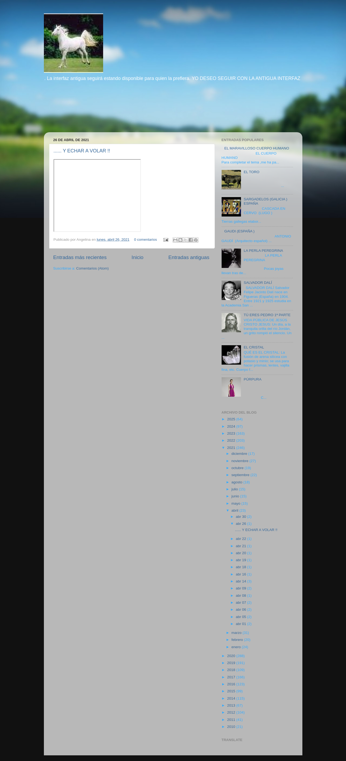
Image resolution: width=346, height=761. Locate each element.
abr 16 (241, 574)
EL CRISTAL (254, 347)
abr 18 (241, 567)
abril (235, 510)
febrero (238, 640)
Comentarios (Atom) (92, 268)
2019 (231, 663)
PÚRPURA (252, 379)
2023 (231, 433)
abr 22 (241, 539)
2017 (231, 677)
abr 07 (241, 603)
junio (236, 496)
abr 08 (241, 596)
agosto (237, 482)
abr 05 (241, 617)
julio (235, 489)
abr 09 (241, 588)
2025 (231, 419)
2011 (231, 720)
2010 (231, 727)
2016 (231, 684)
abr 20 (241, 553)
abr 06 (241, 610)
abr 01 (241, 624)
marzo (237, 633)
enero (237, 647)
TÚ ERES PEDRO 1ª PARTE (267, 315)
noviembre (241, 461)
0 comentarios (145, 240)
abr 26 (241, 524)
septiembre (241, 475)
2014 (231, 698)
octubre (238, 468)
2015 (231, 691)
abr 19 (241, 560)
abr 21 (241, 546)
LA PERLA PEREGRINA (263, 251)
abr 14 (241, 581)
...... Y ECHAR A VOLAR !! (82, 150)
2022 (231, 440)
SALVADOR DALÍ (258, 283)
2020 (231, 656)
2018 (231, 670)
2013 (231, 705)
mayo (237, 503)
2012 (231, 712)
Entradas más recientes (80, 257)
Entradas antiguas (188, 257)
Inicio (138, 257)
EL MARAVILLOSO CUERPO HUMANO (256, 148)
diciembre (240, 454)
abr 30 (241, 517)
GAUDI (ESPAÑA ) (239, 231)
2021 (231, 448)
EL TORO (251, 172)
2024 (231, 426)
